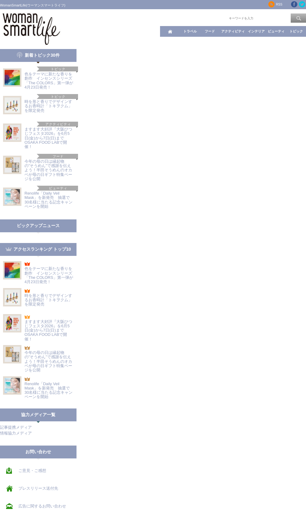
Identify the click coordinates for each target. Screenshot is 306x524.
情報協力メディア (16, 433)
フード (210, 31)
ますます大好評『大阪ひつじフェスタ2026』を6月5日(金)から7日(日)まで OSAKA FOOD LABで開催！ (48, 138)
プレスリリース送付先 (38, 488)
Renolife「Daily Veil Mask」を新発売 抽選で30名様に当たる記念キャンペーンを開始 (48, 200)
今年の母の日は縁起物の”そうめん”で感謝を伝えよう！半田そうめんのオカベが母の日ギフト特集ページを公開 (48, 170)
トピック (296, 31)
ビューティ (276, 31)
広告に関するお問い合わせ (42, 506)
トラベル (190, 31)
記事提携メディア (16, 427)
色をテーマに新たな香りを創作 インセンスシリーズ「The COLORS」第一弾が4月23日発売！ (48, 80)
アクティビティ (233, 31)
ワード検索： (217, 18)
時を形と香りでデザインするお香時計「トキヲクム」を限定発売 (48, 106)
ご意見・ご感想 (32, 470)
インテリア (256, 31)
